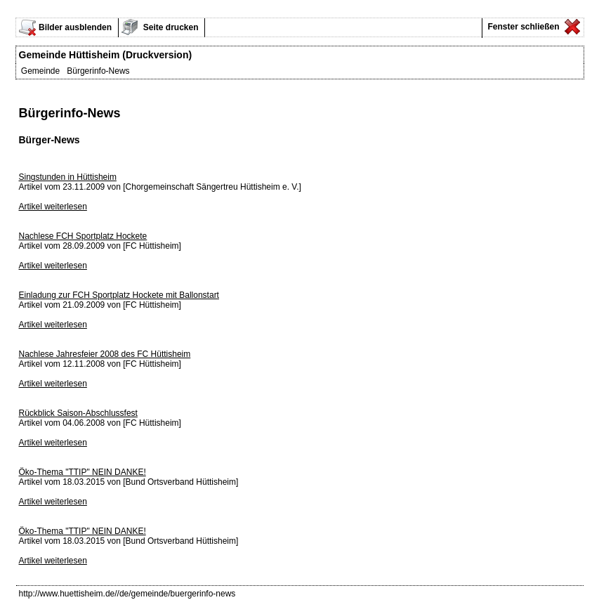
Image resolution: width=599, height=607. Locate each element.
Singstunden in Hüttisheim (68, 177)
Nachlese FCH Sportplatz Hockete (83, 236)
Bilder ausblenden (75, 27)
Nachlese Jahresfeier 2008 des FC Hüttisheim (105, 354)
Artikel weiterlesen (53, 206)
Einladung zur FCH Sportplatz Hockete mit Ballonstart (119, 295)
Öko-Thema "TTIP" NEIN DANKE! (82, 472)
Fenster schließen (522, 27)
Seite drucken (170, 27)
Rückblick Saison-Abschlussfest (78, 413)
